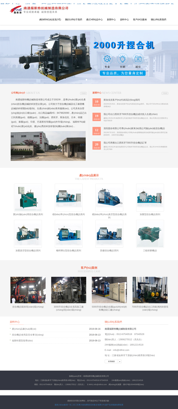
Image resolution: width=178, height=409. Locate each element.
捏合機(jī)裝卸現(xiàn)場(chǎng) (28, 307)
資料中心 (124, 19)
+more (83, 93)
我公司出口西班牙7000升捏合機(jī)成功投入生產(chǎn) (131, 114)
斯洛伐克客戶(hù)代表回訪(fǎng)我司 (122, 100)
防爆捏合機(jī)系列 (109, 250)
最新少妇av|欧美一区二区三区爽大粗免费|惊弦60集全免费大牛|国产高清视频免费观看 (89, 405)
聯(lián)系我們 (158, 19)
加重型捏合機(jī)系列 (150, 214)
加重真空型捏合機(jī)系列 (28, 250)
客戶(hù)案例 (140, 19)
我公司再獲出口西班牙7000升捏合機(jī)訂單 (125, 143)
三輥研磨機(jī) (150, 250)
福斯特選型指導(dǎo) (22, 340)
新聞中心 (111, 19)
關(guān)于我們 (73, 19)
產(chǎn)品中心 (94, 19)
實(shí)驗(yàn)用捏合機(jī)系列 (28, 214)
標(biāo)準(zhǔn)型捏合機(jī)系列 (68, 214)
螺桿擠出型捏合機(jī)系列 (68, 250)
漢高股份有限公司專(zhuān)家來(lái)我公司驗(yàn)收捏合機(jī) (134, 128)
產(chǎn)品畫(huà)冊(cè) (24, 329)
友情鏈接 (111, 361)
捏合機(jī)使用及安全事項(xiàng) (28, 335)
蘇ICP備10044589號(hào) (133, 384)
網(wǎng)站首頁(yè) (50, 19)
